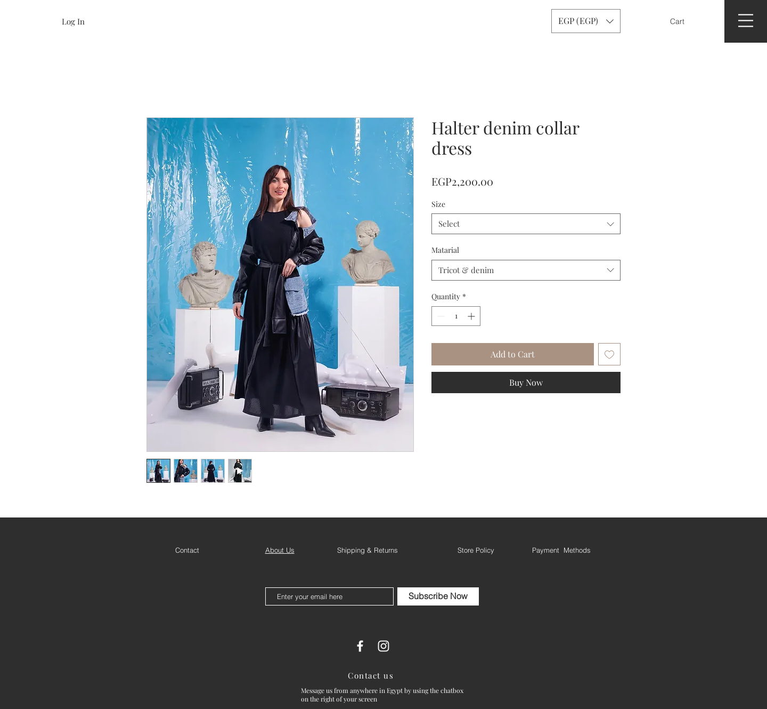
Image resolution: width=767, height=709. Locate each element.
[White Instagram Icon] (383, 646)
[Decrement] (439, 316)
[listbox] (586, 21)
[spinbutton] (456, 316)
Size (438, 204)
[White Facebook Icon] (360, 646)
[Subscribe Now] (438, 596)
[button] (684, 21)
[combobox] (526, 223)
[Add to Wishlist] (609, 354)
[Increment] (472, 316)
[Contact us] (372, 675)
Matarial (445, 250)
